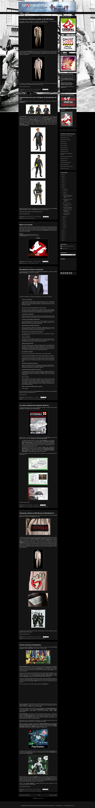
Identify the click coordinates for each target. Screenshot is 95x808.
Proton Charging (64, 145)
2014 (63, 233)
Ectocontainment (64, 143)
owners (43, 506)
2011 (63, 238)
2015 (63, 231)
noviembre (65, 190)
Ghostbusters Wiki (64, 147)
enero (64, 228)
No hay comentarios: (37, 89)
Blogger (72, 805)
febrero (64, 226)
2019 (63, 184)
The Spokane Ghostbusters (66, 162)
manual (40, 506)
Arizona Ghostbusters (65, 164)
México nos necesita (25, 224)
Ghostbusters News (64, 151)
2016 (63, 230)
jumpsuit (32, 638)
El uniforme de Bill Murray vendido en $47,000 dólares (36, 19)
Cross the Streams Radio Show (66, 156)
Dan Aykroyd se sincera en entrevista (31, 269)
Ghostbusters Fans (64, 158)
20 (23, 790)
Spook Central (63, 141)
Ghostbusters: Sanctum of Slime (67, 166)
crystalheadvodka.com (31, 392)
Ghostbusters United (64, 168)
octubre (64, 192)
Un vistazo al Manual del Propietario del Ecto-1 (34, 405)
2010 (63, 240)
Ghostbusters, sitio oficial (65, 139)
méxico (29, 263)
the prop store (42, 638)
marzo (64, 224)
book (24, 506)
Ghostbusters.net (64, 160)
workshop (46, 506)
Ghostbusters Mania (64, 149)
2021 (63, 181)
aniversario (26, 790)
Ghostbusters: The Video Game (67, 135)
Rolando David (64, 248)
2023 (63, 177)
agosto (64, 216)
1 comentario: (36, 397)
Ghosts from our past (65, 137)
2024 (63, 176)
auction (24, 638)
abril (64, 223)
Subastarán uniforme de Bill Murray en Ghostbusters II (36, 513)
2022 (63, 179)
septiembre (65, 194)
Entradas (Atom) (41, 798)
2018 (63, 186)
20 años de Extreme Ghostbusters (30, 645)
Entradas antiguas (53, 795)
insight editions (35, 506)
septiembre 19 (33, 263)
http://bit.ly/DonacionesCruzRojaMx (33, 235)
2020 (63, 182)
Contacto (27, 12)
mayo (64, 221)
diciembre (65, 189)
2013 (63, 235)
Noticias (21, 12)
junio (64, 219)
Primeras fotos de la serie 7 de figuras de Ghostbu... (67, 200)
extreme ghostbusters (32, 790)
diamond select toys (26, 218)
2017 (63, 187)
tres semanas (45, 22)
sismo (37, 263)
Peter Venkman (37, 638)
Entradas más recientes (24, 795)
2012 (63, 236)
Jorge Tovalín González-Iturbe (67, 246)
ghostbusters (33, 218)
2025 (63, 174)
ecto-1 (26, 506)
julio (64, 218)
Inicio (39, 795)
